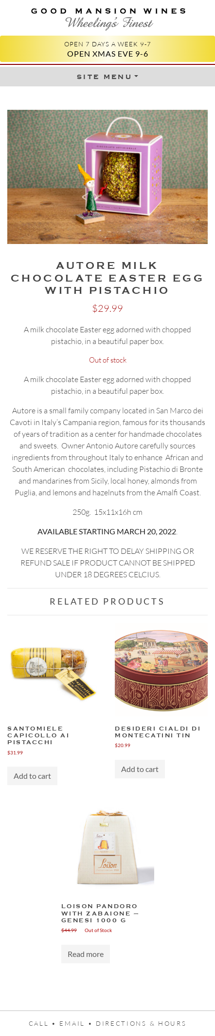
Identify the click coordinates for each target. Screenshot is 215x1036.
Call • (44, 1023)
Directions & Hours (141, 1023)
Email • (77, 1023)
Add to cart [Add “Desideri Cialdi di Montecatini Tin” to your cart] (140, 768)
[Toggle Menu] (107, 76)
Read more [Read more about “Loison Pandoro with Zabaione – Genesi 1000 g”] (86, 953)
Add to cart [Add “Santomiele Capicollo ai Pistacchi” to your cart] (32, 775)
